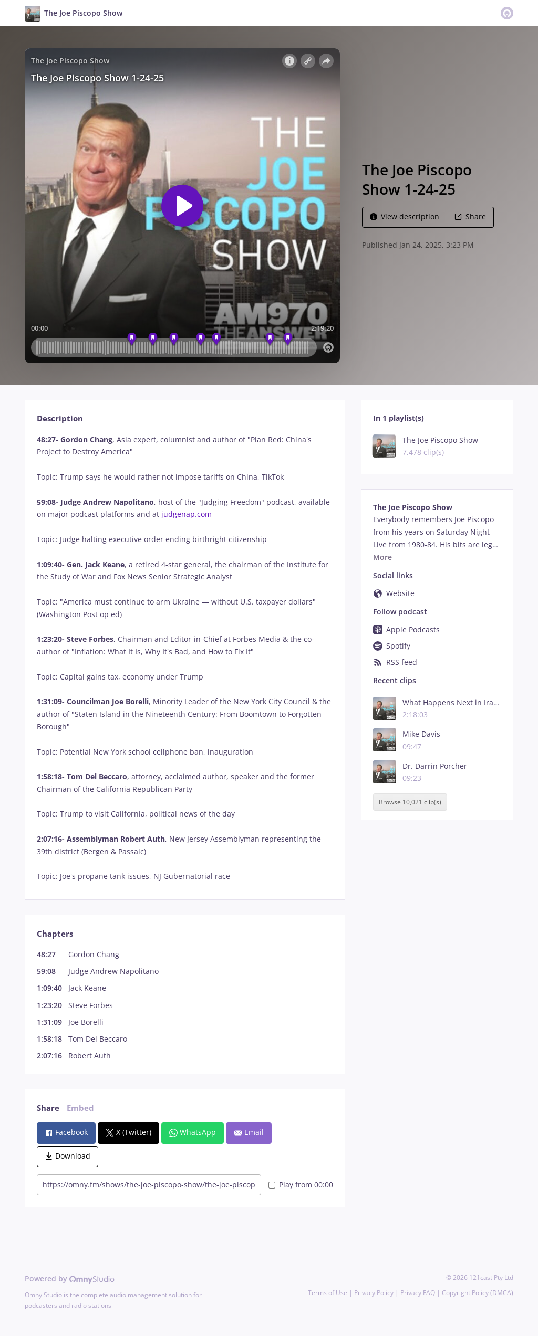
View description (404, 216)
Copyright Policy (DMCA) (477, 1292)
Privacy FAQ (417, 1292)
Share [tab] (48, 1108)
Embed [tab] (80, 1108)
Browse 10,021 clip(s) (410, 802)
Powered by (70, 1279)
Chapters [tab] (55, 933)
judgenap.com (186, 514)
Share (470, 216)
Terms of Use (327, 1292)
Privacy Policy (374, 1292)
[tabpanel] (185, 658)
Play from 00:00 (300, 1185)
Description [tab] (60, 418)
